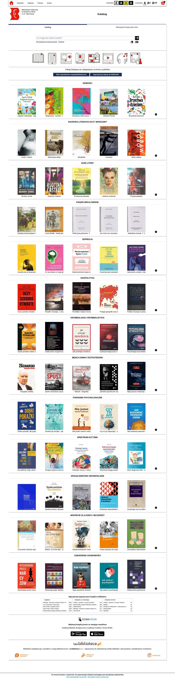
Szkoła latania (77, 606)
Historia (31, 3)
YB (126, 3)
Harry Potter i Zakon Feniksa (51, 608)
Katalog (48, 27)
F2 (154, 3)
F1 (149, 3)
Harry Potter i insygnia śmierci (51, 606)
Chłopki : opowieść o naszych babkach (83, 602)
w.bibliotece (76, 649)
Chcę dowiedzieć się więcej (76, 677)
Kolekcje (61, 42)
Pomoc (40, 3)
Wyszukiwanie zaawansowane (46, 42)
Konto (49, 3)
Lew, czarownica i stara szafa (51, 604)
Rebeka (105, 604)
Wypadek (106, 610)
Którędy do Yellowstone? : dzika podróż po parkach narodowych (120, 606)
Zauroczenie (76, 610)
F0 (145, 3)
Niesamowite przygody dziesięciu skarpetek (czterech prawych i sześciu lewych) (65, 610)
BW (121, 3)
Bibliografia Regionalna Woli (127, 27)
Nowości (20, 3)
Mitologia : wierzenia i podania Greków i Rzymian (56, 602)
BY (131, 3)
